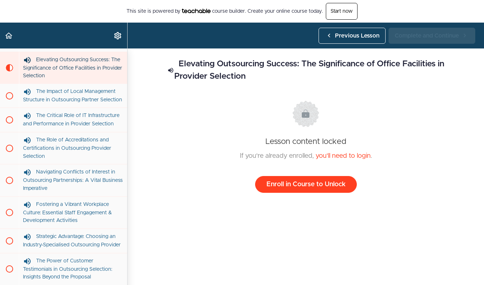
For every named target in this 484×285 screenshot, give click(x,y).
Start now (342, 11)
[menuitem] (118, 35)
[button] (9, 35)
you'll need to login (343, 156)
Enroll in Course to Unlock (306, 184)
